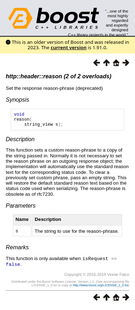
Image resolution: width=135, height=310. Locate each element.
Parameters (21, 209)
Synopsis (17, 100)
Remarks (17, 250)
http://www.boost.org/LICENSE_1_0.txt (100, 287)
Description (20, 142)
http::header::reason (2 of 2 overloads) (58, 76)
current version (69, 47)
